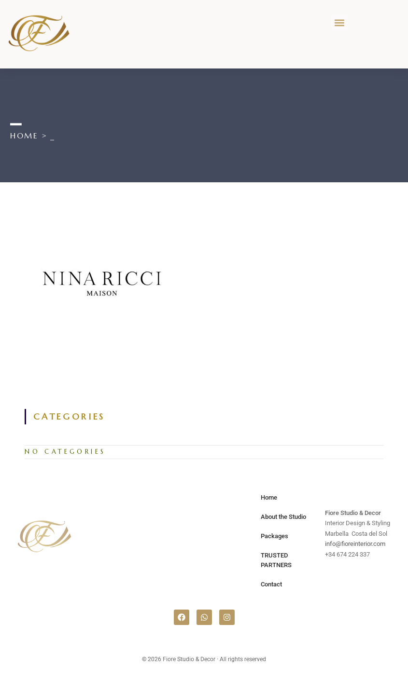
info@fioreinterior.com (355, 543)
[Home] (24, 135)
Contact (271, 584)
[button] (340, 22)
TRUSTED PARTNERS (276, 560)
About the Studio (283, 516)
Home (269, 497)
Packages (274, 536)
